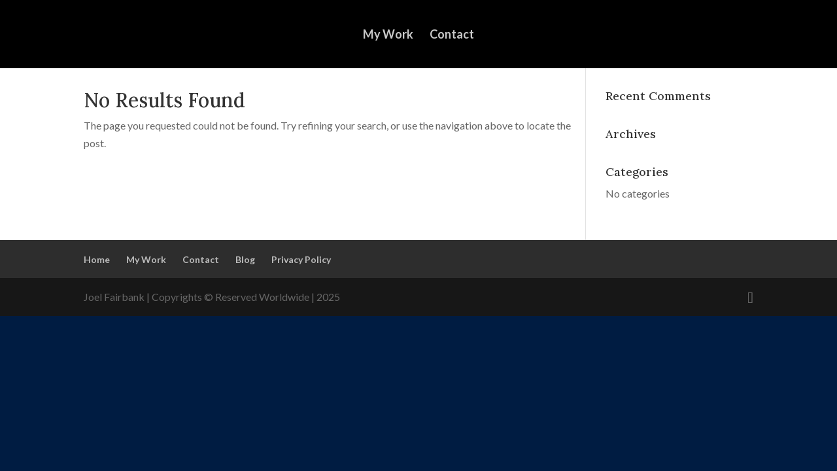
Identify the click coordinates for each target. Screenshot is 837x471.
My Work (388, 35)
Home (97, 259)
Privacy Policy (301, 259)
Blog (245, 259)
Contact (452, 35)
